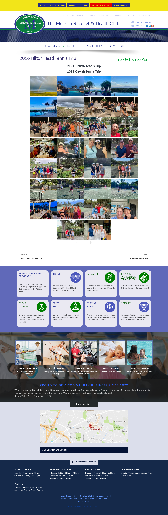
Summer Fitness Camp (77, 3)
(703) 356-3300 (146, 19)
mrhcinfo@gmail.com (99, 497)
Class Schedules (93, 43)
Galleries (72, 43)
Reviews (91, 12)
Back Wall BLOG (145, 12)
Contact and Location (84, 460)
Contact (129, 12)
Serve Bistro (117, 43)
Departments (52, 43)
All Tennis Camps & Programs (44, 3)
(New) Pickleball (131, 3)
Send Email (139, 22)
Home (64, 12)
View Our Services (84, 402)
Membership (77, 12)
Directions (104, 12)
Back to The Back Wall (133, 56)
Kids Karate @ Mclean (106, 3)
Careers (117, 12)
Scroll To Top (84, 510)
